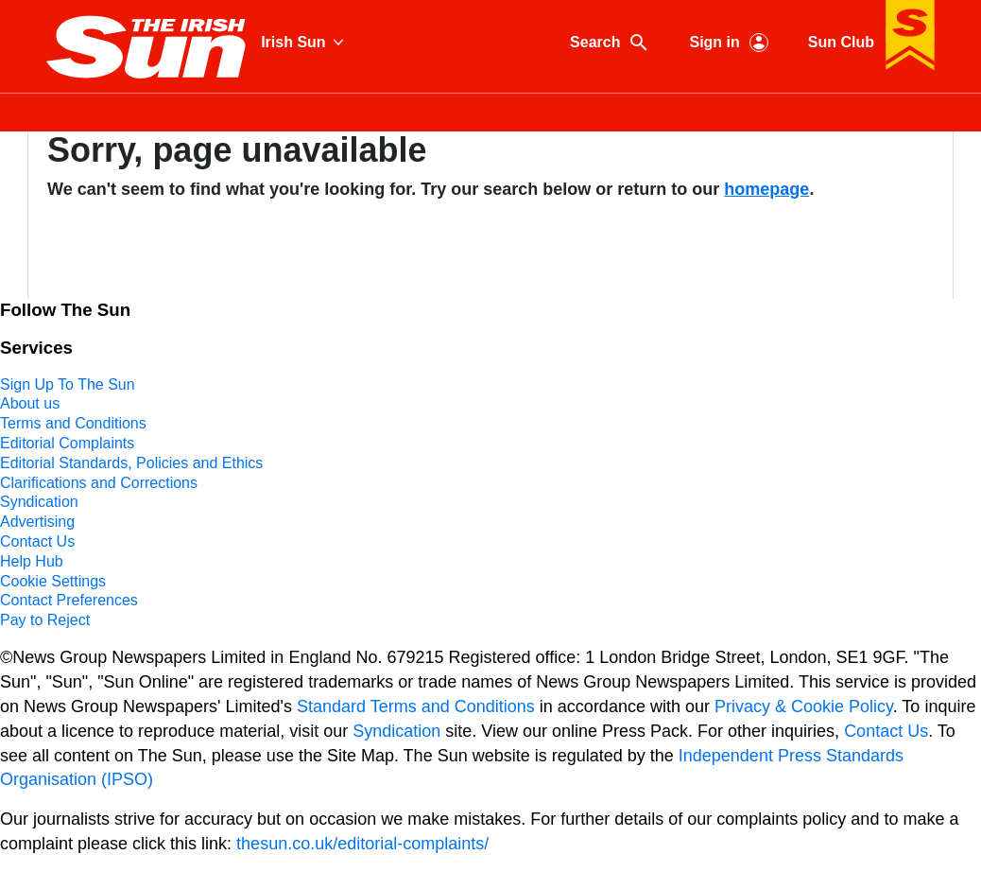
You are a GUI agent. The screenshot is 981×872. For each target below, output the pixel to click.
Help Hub (31, 561)
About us (30, 403)
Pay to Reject (45, 620)
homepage (766, 189)
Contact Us (37, 541)
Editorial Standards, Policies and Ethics (131, 463)
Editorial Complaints (67, 443)
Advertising (37, 522)
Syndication (39, 502)
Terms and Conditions (73, 423)
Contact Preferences (69, 600)
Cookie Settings (53, 581)
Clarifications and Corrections (99, 483)
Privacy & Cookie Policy (803, 706)
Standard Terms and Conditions (416, 706)
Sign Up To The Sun (67, 384)
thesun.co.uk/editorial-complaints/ (362, 843)
